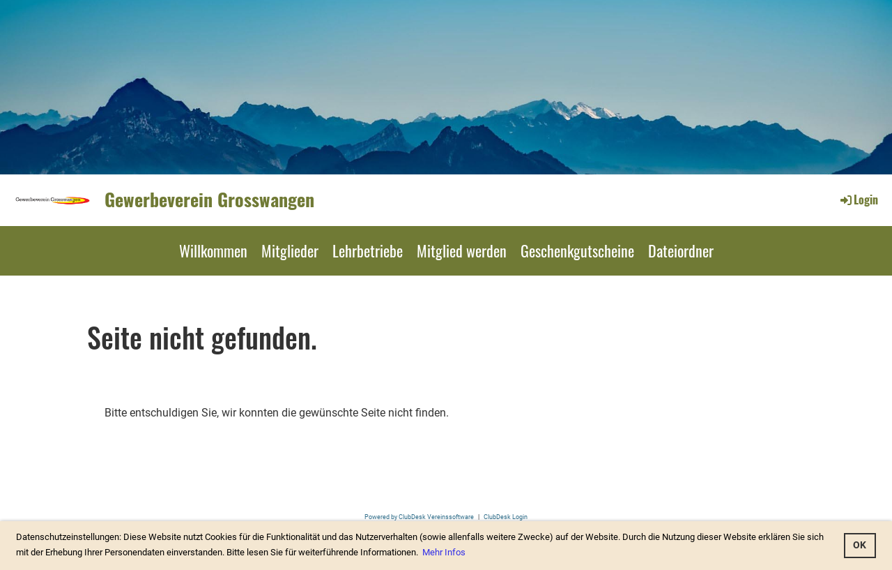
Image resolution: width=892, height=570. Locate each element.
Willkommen (213, 250)
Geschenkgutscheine (577, 250)
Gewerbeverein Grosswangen (209, 199)
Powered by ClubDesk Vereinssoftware (419, 516)
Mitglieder (289, 250)
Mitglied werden (462, 250)
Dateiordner (681, 250)
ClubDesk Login (506, 516)
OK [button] (859, 545)
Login (858, 199)
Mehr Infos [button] (444, 552)
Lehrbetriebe (367, 250)
